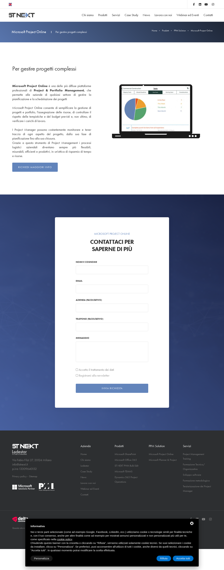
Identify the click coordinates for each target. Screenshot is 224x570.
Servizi (116, 15)
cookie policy (64, 539)
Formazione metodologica (196, 480)
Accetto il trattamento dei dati (96, 370)
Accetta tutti (183, 558)
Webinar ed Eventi (188, 15)
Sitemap (33, 476)
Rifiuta (164, 558)
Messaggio (82, 338)
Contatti (208, 15)
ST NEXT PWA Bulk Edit (126, 465)
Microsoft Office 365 (126, 459)
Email (79, 281)
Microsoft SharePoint (125, 454)
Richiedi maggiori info (35, 167)
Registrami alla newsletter (94, 375)
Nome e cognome (86, 262)
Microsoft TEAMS (123, 471)
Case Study (131, 15)
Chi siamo (88, 15)
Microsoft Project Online (161, 454)
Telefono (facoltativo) (89, 319)
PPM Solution (180, 30)
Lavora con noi (163, 15)
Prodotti (102, 15)
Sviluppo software (192, 474)
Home (154, 30)
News (146, 15)
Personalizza (41, 558)
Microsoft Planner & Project (163, 459)
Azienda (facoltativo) (89, 300)
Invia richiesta (112, 388)
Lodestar (84, 465)
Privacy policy (19, 476)
